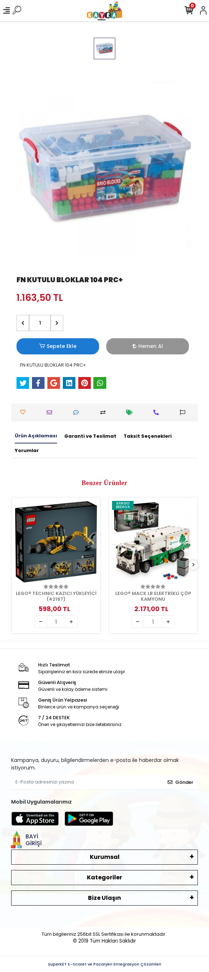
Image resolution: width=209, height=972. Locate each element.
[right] (193, 565)
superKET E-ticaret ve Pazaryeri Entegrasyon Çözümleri (104, 964)
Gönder (180, 782)
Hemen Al (148, 346)
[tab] (36, 436)
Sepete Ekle (57, 346)
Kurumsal (105, 857)
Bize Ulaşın (104, 898)
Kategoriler (104, 877)
